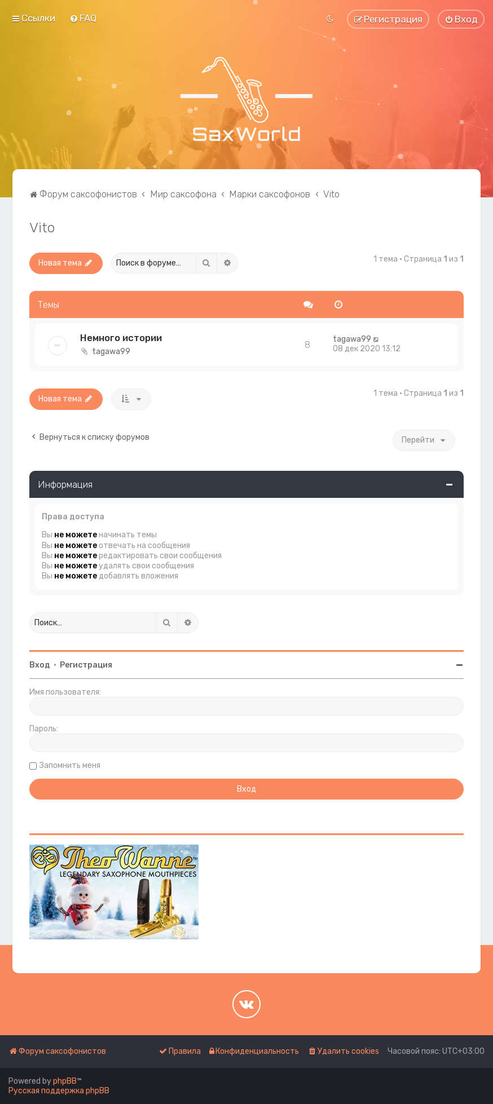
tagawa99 (111, 351)
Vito (42, 227)
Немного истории (121, 337)
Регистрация (86, 665)
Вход (39, 665)
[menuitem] (83, 18)
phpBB (65, 1081)
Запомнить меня (69, 765)
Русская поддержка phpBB (58, 1091)
